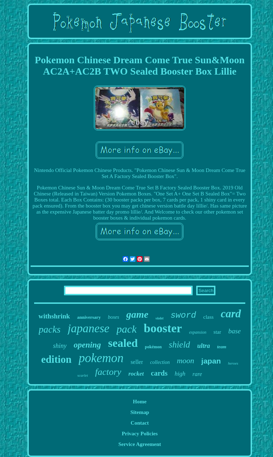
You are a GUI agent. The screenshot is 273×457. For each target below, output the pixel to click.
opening (87, 344)
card (231, 313)
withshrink (54, 316)
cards (159, 373)
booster (163, 328)
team (221, 346)
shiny (59, 345)
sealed (123, 343)
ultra (203, 345)
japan (211, 361)
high (180, 373)
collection (160, 362)
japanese (88, 328)
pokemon (101, 358)
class (208, 317)
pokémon (153, 346)
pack (127, 329)
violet (160, 318)
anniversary (89, 317)
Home (139, 401)
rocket (136, 373)
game (137, 314)
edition (56, 359)
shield (179, 344)
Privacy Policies (139, 433)
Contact (140, 423)
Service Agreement (139, 444)
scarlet (82, 375)
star (217, 332)
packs (49, 329)
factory (108, 372)
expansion (198, 332)
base (234, 331)
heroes (233, 363)
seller (137, 362)
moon (185, 360)
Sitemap (139, 412)
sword (183, 315)
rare (197, 374)
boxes (113, 317)
